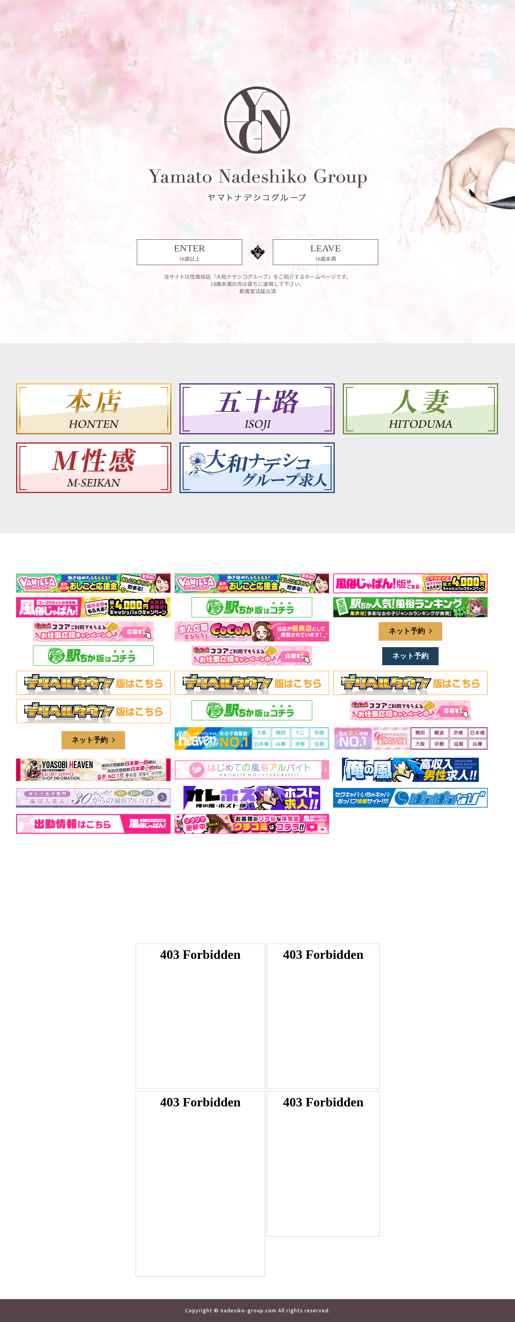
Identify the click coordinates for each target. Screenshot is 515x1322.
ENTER (189, 253)
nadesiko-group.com (248, 1310)
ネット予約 (410, 631)
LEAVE (325, 253)
